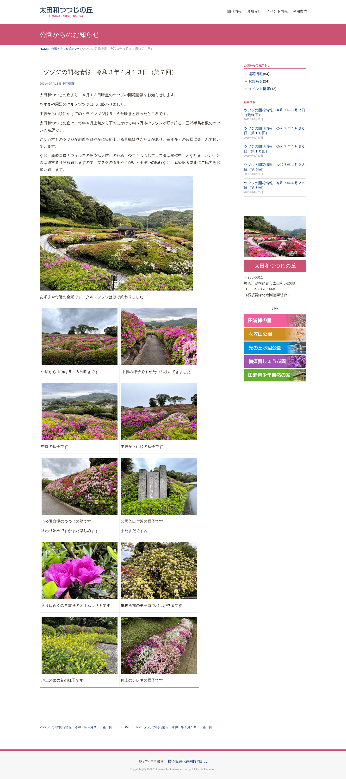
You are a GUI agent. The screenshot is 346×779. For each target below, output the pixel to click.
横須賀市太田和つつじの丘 (81, 11)
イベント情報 (272, 11)
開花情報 (222, 11)
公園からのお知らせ (65, 49)
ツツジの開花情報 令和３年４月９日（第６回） (81, 727)
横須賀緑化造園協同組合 (187, 761)
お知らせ (245, 11)
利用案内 (298, 11)
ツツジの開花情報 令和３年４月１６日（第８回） (179, 727)
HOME (44, 49)
